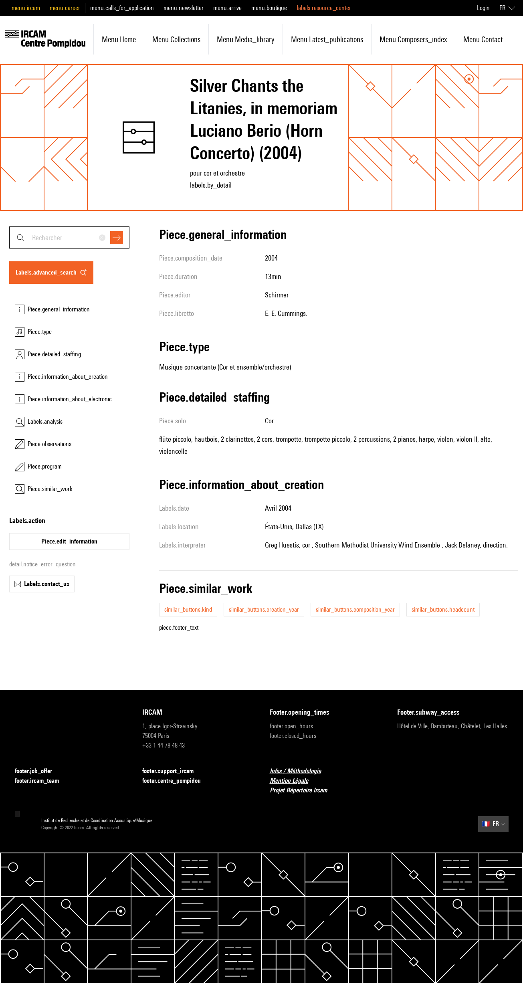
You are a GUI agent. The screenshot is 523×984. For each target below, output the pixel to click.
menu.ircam (26, 8)
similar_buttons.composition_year (355, 609)
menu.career (65, 8)
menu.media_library (246, 39)
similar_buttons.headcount (443, 609)
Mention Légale (294, 781)
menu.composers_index (413, 39)
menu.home (119, 39)
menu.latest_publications (327, 39)
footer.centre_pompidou (176, 781)
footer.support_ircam (172, 771)
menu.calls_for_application (122, 8)
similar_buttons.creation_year (264, 609)
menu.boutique (269, 8)
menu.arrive (227, 8)
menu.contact (483, 39)
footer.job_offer (38, 771)
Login (483, 8)
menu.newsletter (184, 8)
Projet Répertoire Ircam (303, 790)
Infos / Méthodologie (300, 771)
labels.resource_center (324, 8)
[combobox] (69, 237)
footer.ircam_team (42, 781)
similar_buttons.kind (188, 609)
